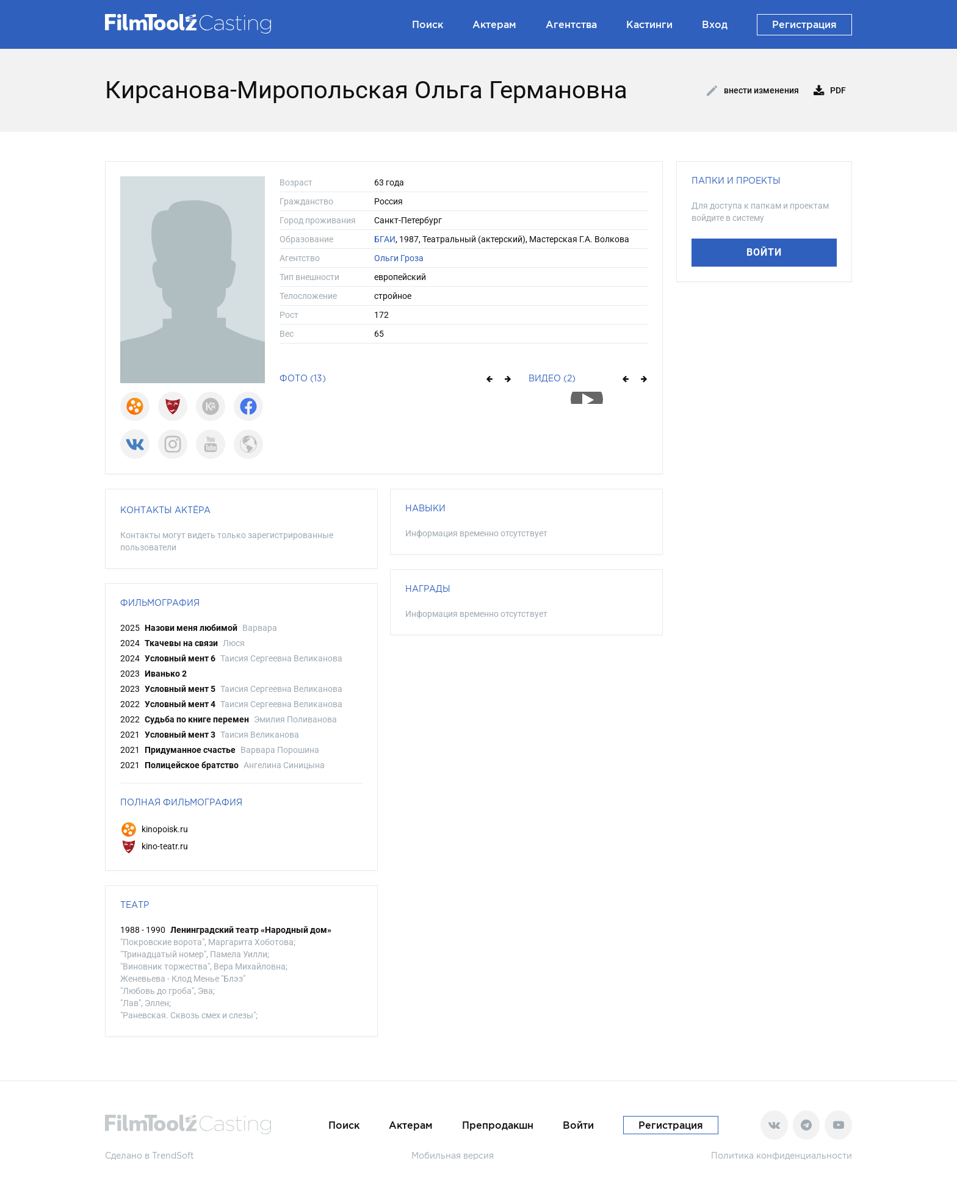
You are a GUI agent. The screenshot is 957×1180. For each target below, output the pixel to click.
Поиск (427, 24)
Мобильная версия (452, 1155)
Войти (764, 252)
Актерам (494, 24)
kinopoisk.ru (154, 829)
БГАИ (384, 239)
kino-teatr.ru (154, 846)
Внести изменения (753, 90)
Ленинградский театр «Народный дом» (250, 930)
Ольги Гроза (399, 258)
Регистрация (804, 24)
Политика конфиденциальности (781, 1155)
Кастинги (649, 24)
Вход (715, 24)
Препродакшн (497, 1125)
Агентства (571, 24)
